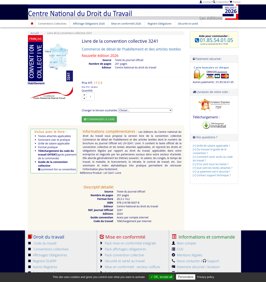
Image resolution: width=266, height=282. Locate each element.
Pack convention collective (122, 255)
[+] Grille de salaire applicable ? (211, 145)
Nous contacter (186, 261)
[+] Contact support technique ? (212, 175)
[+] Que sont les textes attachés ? (212, 168)
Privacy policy (205, 276)
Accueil (34, 33)
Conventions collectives (48, 249)
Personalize (185, 276)
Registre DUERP (42, 261)
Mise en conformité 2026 (126, 23)
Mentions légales (187, 255)
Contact (206, 2)
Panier (235, 2)
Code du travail (42, 243)
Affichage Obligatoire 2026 (89, 23)
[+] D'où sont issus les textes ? (211, 164)
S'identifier (221, 2)
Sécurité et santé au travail (122, 261)
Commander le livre (99, 119)
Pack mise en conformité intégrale (128, 243)
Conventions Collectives (52, 23)
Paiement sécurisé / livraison (196, 267)
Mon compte (184, 243)
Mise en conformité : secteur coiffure (130, 267)
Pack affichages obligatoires (123, 249)
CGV (177, 249)
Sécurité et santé (188, 23)
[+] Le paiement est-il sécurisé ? (211, 171)
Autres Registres (42, 267)
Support (211, 261)
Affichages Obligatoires (47, 255)
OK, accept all (161, 276)
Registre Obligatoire (159, 23)
